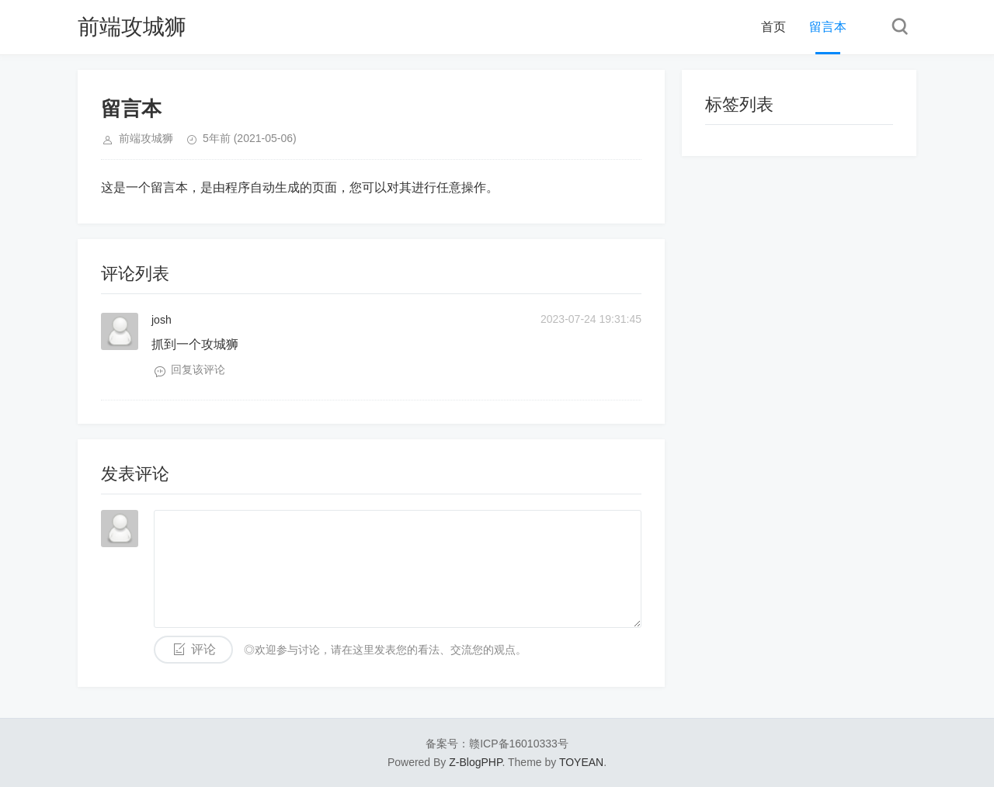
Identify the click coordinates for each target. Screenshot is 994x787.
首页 (773, 26)
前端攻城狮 (132, 27)
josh (161, 320)
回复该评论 (198, 369)
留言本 (827, 26)
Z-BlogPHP (475, 762)
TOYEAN (581, 762)
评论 (203, 649)
